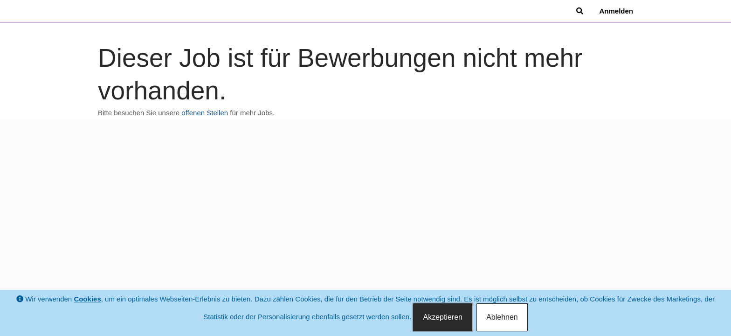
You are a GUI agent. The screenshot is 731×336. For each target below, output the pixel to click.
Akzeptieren (442, 317)
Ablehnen (502, 317)
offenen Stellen (204, 113)
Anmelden (616, 11)
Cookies (87, 299)
